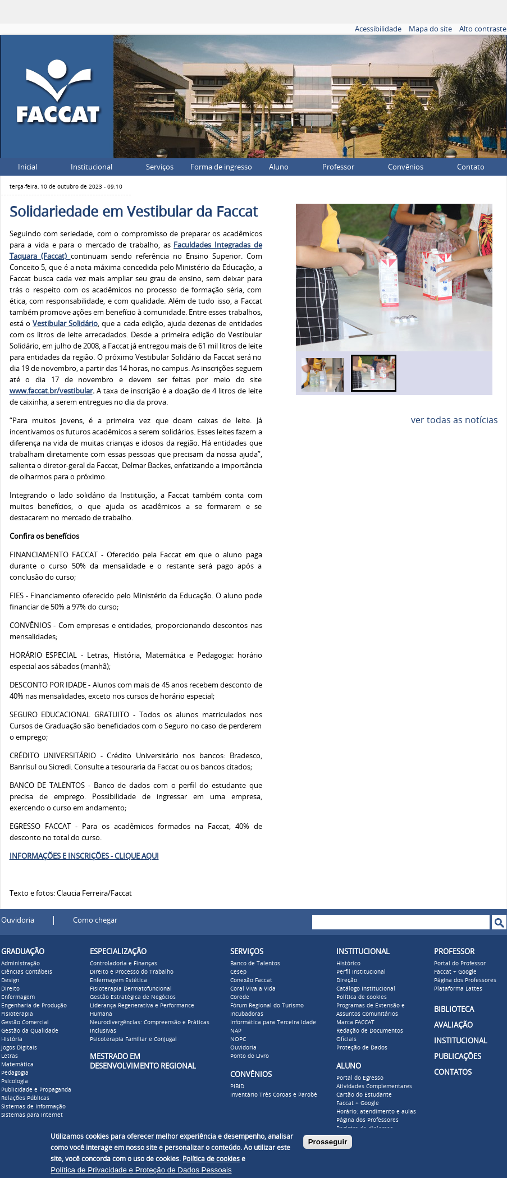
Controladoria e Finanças (123, 963)
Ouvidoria (17, 920)
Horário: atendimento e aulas (376, 1111)
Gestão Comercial (25, 1022)
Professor (338, 167)
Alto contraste (482, 29)
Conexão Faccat (251, 980)
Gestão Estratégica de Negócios (133, 997)
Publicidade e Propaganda (36, 1090)
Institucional (91, 167)
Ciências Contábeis (26, 972)
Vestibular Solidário (65, 323)
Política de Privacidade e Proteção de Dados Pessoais (141, 1170)
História (11, 1039)
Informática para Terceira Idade (273, 1022)
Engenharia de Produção (34, 1005)
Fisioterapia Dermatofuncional (131, 989)
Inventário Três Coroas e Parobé (273, 1095)
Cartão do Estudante (364, 1095)
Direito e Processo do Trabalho (131, 972)
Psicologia (14, 1081)
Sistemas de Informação (33, 1106)
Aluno (279, 167)
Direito (10, 989)
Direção (346, 980)
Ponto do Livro (249, 1056)
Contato (471, 167)
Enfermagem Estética (118, 980)
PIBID (237, 1086)
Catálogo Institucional (365, 989)
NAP (235, 1031)
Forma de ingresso (221, 167)
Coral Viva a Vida (253, 989)
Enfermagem (18, 997)
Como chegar (95, 920)
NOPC (238, 1039)
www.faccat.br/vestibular (51, 391)
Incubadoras (246, 1014)
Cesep (238, 972)
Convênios (405, 167)
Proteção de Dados (361, 1047)
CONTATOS (453, 1072)
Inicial (27, 167)
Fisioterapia (17, 1014)
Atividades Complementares (374, 1086)
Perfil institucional (361, 972)
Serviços (159, 167)
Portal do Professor (460, 963)
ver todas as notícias (454, 420)
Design (10, 980)
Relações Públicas (25, 1098)
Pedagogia (15, 1073)
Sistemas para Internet (32, 1115)
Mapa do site (430, 29)
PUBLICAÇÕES (457, 1056)
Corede (239, 997)
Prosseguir (328, 1142)
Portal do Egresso (359, 1078)
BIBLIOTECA (454, 1009)
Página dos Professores (367, 1120)
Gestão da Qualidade (29, 1031)
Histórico (348, 963)
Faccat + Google (357, 1103)
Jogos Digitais (19, 1047)
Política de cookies (361, 997)
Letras (9, 1056)
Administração (20, 963)
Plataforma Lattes (458, 989)
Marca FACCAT (355, 1022)
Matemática (17, 1064)
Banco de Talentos (255, 963)
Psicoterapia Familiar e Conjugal (133, 1039)
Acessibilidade (378, 29)
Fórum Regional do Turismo (267, 1005)
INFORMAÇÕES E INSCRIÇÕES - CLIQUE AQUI (84, 856)
